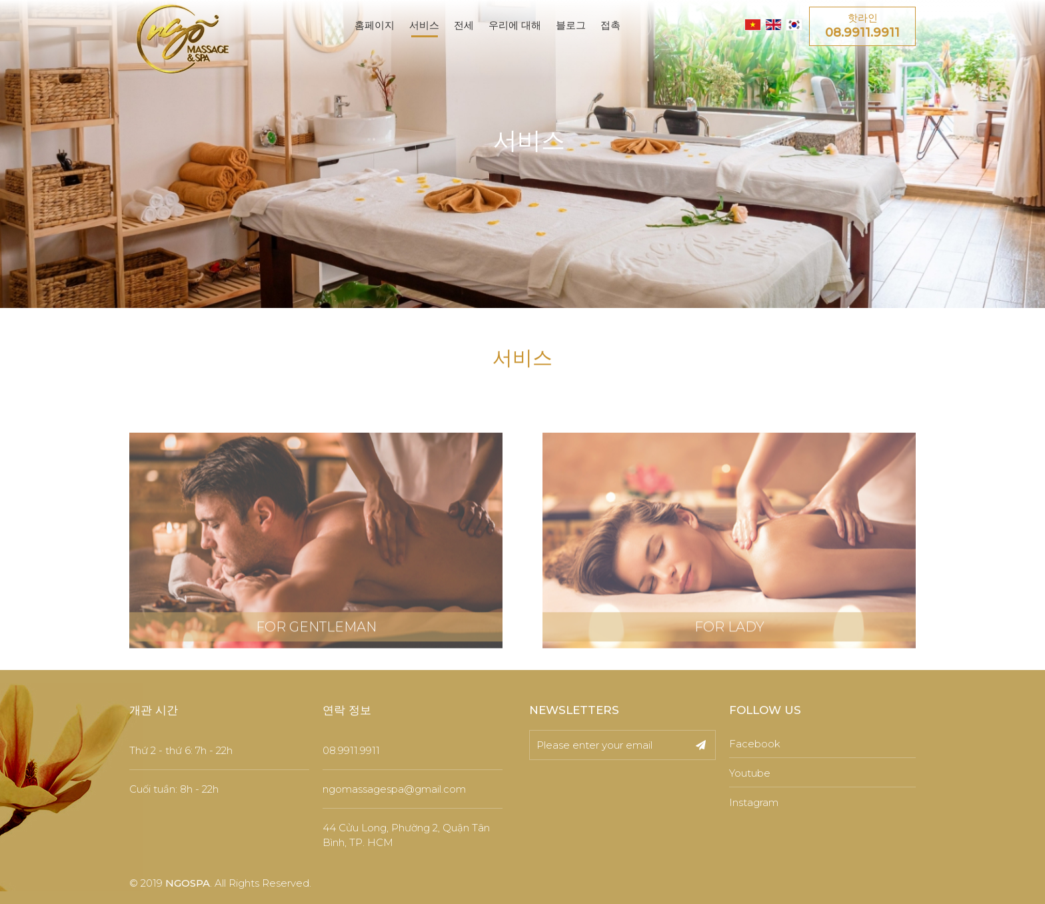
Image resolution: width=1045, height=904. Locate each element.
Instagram (753, 802)
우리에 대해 (515, 25)
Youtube (749, 773)
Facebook (754, 743)
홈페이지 (375, 25)
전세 (464, 25)
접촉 (610, 25)
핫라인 (862, 26)
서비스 (424, 25)
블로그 (571, 25)
